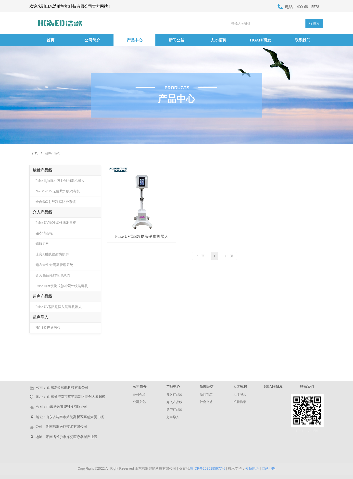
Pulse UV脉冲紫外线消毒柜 (56, 223)
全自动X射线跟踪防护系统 (56, 202)
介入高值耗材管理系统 (53, 275)
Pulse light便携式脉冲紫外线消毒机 (62, 286)
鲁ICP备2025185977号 (207, 468)
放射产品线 (42, 170)
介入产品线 (42, 212)
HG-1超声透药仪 (48, 328)
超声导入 (40, 317)
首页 (35, 153)
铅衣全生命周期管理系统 (54, 265)
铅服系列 (42, 244)
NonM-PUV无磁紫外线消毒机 (58, 191)
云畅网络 (252, 468)
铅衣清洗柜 (44, 233)
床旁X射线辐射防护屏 (52, 254)
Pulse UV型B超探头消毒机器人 (59, 307)
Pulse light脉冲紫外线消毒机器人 (60, 181)
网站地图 (269, 468)
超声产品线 (42, 296)
